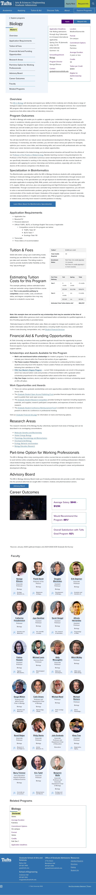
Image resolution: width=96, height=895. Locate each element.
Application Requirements (20, 40)
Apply (67, 21)
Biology (52, 57)
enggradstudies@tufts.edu (27, 880)
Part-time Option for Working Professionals (21, 66)
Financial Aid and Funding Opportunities (20, 53)
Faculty (12, 83)
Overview (13, 35)
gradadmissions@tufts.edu (59, 71)
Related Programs (17, 88)
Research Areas (16, 59)
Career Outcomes (17, 78)
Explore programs (18, 18)
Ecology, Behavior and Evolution (26, 443)
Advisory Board (15, 73)
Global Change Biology (23, 435)
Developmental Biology (23, 441)
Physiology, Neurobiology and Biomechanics (31, 438)
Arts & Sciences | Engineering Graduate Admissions (30, 3)
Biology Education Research (25, 446)
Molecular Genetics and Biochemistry (28, 432)
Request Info (82, 21)
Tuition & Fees (15, 46)
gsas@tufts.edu (24, 868)
